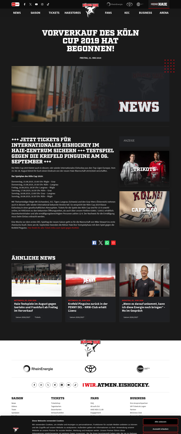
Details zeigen (130, 429)
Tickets (54, 13)
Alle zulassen (160, 404)
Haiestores (73, 13)
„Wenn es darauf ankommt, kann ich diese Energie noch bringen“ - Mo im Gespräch (143, 307)
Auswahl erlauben (160, 411)
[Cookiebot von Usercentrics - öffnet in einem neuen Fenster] (16, 429)
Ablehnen (160, 418)
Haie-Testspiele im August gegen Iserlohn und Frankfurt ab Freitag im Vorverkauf (36, 307)
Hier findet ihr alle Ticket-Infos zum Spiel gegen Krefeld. (53, 227)
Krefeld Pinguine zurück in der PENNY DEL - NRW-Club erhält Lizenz (88, 307)
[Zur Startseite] (90, 10)
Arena (164, 13)
